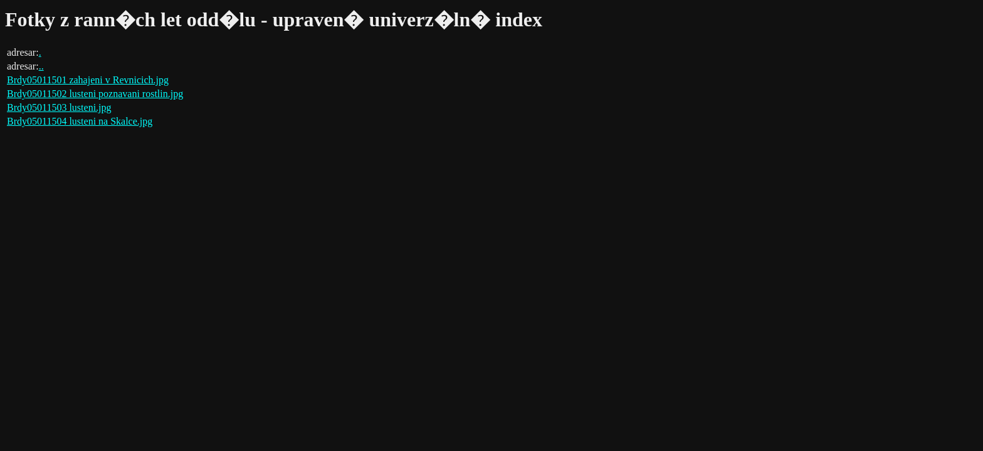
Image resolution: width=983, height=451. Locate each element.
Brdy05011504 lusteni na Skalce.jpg (79, 121)
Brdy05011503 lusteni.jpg (59, 107)
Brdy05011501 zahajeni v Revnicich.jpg (88, 80)
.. (41, 66)
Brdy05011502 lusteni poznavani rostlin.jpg (95, 93)
